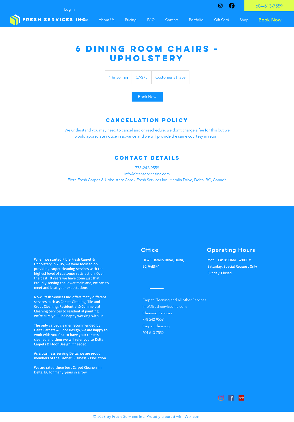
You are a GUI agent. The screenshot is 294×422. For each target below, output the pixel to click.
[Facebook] (232, 5)
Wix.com (192, 416)
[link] (147, 97)
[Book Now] (270, 20)
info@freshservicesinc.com (164, 306)
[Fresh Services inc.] (55, 19)
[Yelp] (241, 398)
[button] (252, 11)
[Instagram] (220, 5)
